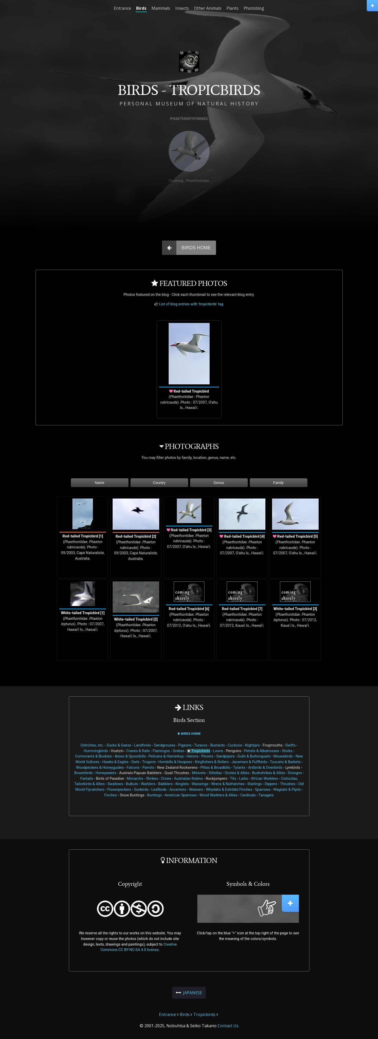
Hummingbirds (96, 751)
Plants (232, 8)
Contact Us (228, 1026)
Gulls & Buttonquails (254, 756)
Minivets (199, 773)
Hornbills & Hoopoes (175, 762)
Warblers (148, 784)
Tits (233, 778)
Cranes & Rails (138, 751)
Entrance (122, 8)
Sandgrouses (164, 745)
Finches (110, 795)
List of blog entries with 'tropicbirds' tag (191, 304)
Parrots (148, 767)
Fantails (86, 778)
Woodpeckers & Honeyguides (100, 767)
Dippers (271, 784)
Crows (166, 778)
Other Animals (207, 8)
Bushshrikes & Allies (268, 773)
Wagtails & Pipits (287, 789)
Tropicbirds (200, 751)
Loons (218, 751)
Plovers (207, 756)
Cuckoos (235, 745)
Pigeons (184, 745)
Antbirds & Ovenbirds (265, 767)
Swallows (115, 784)
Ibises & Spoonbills (130, 756)
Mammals (161, 8)
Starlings (254, 784)
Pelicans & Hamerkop (166, 756)
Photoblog (254, 8)
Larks (243, 778)
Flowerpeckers (119, 789)
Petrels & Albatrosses (261, 751)
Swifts (290, 745)
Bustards (217, 745)
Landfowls (142, 745)
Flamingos (161, 751)
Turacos (200, 745)
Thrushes (287, 784)
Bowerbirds (83, 773)
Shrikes (152, 778)
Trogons (149, 762)
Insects (182, 8)
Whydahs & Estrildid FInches (229, 789)
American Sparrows (181, 795)
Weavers (196, 789)
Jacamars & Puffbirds (249, 762)
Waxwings (200, 784)
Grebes (178, 751)
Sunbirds (141, 789)
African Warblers (264, 778)
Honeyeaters (106, 773)
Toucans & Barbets (285, 762)
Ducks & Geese (119, 745)
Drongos (295, 773)
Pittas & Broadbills (215, 767)
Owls (135, 762)
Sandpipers (225, 756)
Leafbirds (159, 789)
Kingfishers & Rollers (212, 762)
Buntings (154, 795)
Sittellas (215, 773)
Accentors (177, 789)
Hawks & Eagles (115, 762)
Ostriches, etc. (92, 745)
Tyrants (239, 767)
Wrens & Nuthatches (227, 784)
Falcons (133, 767)
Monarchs (135, 778)
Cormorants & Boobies (93, 756)
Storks (287, 751)
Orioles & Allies (237, 773)
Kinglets (182, 784)
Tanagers (266, 795)
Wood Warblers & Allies (218, 795)
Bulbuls (132, 784)
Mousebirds (283, 756)
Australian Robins (188, 778)
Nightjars (252, 745)
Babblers (165, 784)
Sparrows (263, 789)
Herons (192, 756)
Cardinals (248, 795)
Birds (141, 8)
